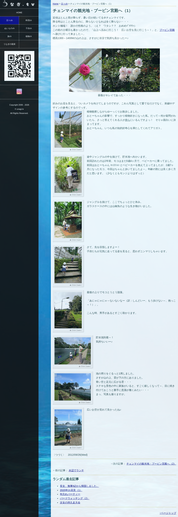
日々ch (64, 4)
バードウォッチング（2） (74, 498)
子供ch (29, 28)
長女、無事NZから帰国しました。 (79, 486)
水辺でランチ (76, 470)
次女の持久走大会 (70, 502)
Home (55, 4)
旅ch (9, 36)
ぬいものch (9, 28)
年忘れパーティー (70, 494)
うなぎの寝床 (9, 44)
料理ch (29, 20)
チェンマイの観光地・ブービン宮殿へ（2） (151, 463)
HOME (19, 12)
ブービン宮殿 (167, 29)
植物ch (29, 36)
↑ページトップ (168, 513)
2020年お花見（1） (71, 490)
